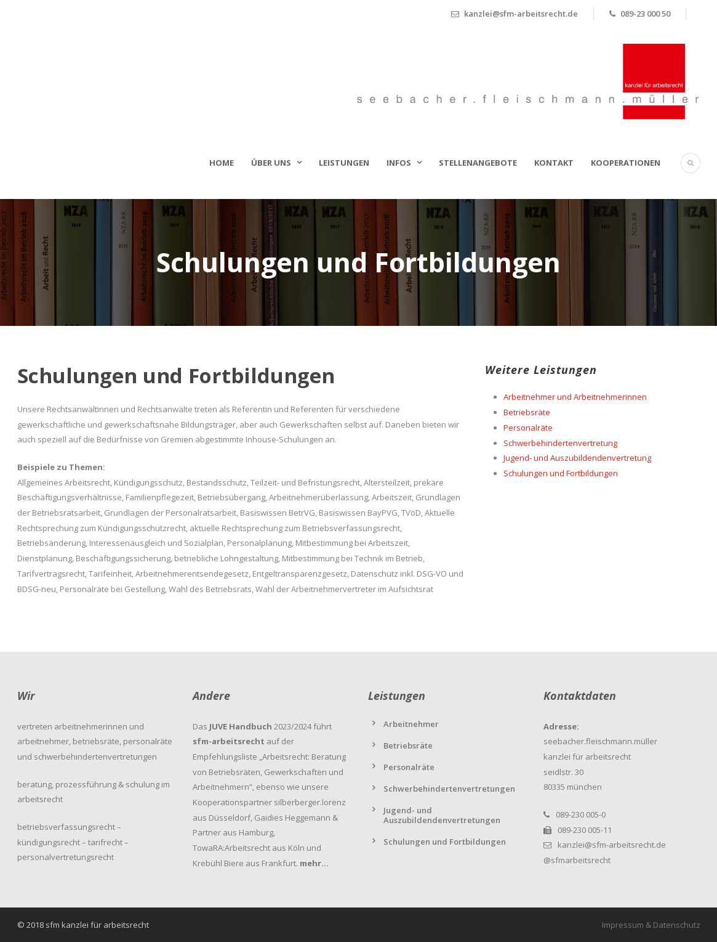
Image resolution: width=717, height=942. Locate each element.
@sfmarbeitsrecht (577, 860)
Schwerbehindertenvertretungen (449, 788)
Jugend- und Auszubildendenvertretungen (441, 815)
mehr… (314, 863)
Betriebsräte (526, 412)
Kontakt (554, 162)
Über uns (271, 162)
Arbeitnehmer (411, 723)
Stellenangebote (478, 162)
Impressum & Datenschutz (651, 924)
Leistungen (344, 162)
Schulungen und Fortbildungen (560, 473)
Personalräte (528, 427)
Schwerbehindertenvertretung (560, 443)
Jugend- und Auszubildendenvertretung (577, 457)
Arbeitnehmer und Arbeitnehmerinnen (575, 396)
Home (221, 162)
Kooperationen (625, 162)
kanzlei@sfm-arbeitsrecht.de (612, 844)
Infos (399, 162)
